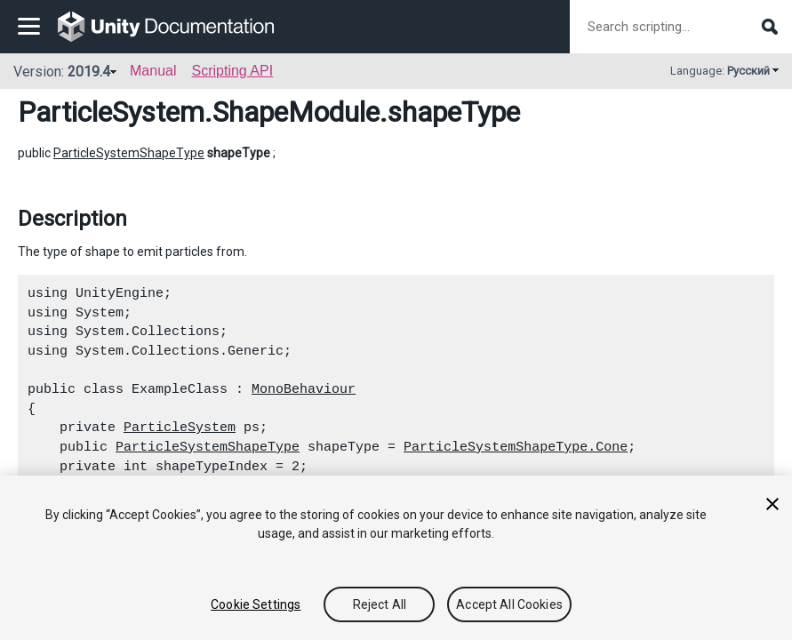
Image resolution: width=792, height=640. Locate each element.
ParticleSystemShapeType (128, 153)
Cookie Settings (255, 604)
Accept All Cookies (509, 604)
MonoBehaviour (304, 389)
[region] (396, 558)
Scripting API (232, 70)
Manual (153, 70)
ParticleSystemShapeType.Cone (516, 447)
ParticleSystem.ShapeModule (199, 112)
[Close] (772, 504)
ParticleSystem (180, 427)
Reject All (379, 604)
